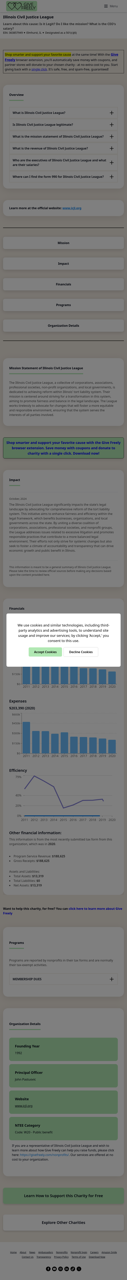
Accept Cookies (45, 652)
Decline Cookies (81, 652)
